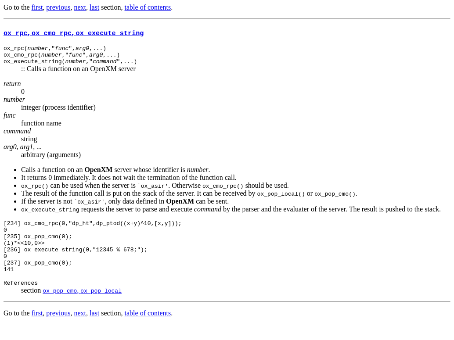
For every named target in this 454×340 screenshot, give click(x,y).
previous (58, 7)
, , (74, 32)
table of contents (148, 7)
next (80, 7)
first (37, 7)
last (94, 7)
